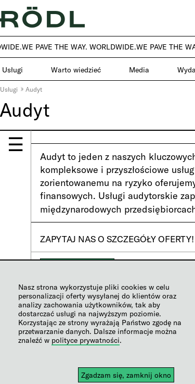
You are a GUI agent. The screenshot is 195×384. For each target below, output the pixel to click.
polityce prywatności (85, 340)
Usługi (9, 89)
